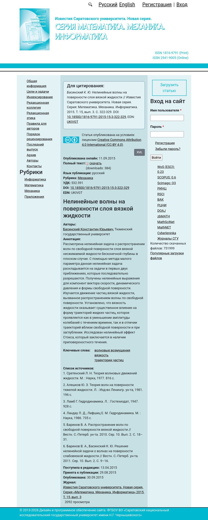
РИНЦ (161, 189)
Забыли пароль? (167, 149)
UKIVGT (72, 122)
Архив (31, 155)
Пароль (157, 127)
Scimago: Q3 (166, 183)
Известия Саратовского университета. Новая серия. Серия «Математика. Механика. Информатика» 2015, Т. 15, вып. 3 (103, 492)
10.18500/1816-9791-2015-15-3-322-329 (96, 117)
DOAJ (161, 211)
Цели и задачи (38, 91)
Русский (108, 4)
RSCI (160, 194)
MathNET (164, 227)
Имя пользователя (166, 110)
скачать (95, 163)
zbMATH (163, 216)
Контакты (34, 166)
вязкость (102, 355)
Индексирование (40, 97)
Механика (32, 191)
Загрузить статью (169, 88)
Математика (34, 185)
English (127, 4)
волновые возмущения (112, 350)
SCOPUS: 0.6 (166, 177)
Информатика (35, 179)
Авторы (32, 160)
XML (139, 152)
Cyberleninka (166, 233)
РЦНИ (161, 205)
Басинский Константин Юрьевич (88, 229)
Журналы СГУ (168, 239)
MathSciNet (165, 222)
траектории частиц (109, 360)
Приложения (34, 197)
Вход (181, 4)
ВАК (160, 200)
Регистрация (157, 4)
